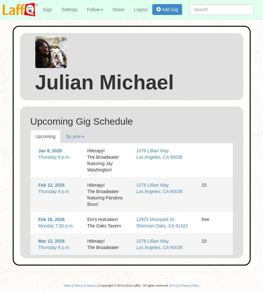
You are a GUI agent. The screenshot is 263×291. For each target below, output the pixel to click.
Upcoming (46, 136)
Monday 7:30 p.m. (58, 222)
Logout (141, 9)
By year (75, 136)
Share (118, 9)
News (68, 285)
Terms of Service (85, 285)
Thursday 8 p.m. (58, 154)
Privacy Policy (189, 285)
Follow (95, 9)
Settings (70, 9)
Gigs (47, 9)
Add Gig (167, 9)
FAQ (174, 285)
